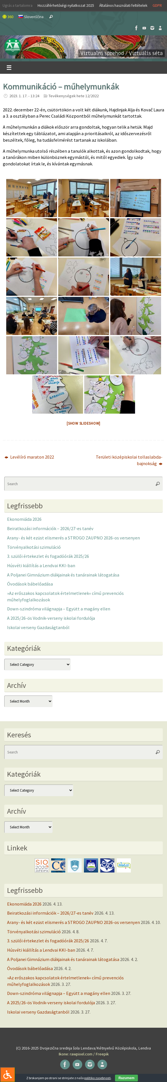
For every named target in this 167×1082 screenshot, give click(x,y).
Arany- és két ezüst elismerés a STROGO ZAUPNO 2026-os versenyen (73, 538)
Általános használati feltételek (123, 5)
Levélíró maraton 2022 (29, 457)
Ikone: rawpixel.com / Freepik (83, 1054)
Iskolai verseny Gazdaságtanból (38, 627)
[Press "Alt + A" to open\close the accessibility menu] (7, 1074)
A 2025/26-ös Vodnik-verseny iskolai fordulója (51, 618)
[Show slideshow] (83, 423)
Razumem (126, 1078)
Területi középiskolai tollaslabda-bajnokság (129, 460)
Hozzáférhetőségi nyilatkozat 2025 (66, 5)
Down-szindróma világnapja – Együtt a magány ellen (58, 609)
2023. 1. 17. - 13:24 (24, 95)
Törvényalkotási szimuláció (34, 547)
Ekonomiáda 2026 (24, 519)
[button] (83, 47)
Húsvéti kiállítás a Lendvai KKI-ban (41, 565)
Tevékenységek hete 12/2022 (74, 95)
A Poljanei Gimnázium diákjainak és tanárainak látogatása (63, 575)
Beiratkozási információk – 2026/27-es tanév (50, 528)
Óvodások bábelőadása (30, 584)
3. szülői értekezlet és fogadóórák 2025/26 (48, 556)
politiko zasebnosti (97, 1078)
